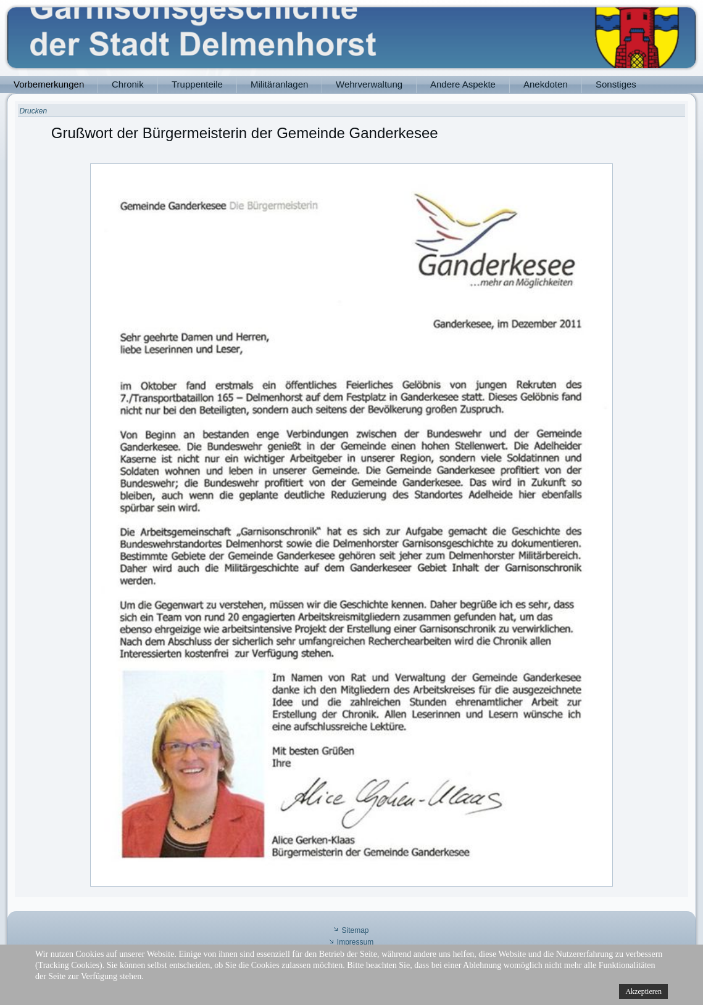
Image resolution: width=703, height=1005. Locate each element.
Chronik (128, 84)
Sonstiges (616, 84)
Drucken (33, 111)
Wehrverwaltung (369, 84)
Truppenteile (197, 84)
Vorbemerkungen (49, 84)
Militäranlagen (279, 84)
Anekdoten (545, 84)
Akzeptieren (643, 991)
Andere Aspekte (463, 84)
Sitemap (354, 930)
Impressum (355, 942)
